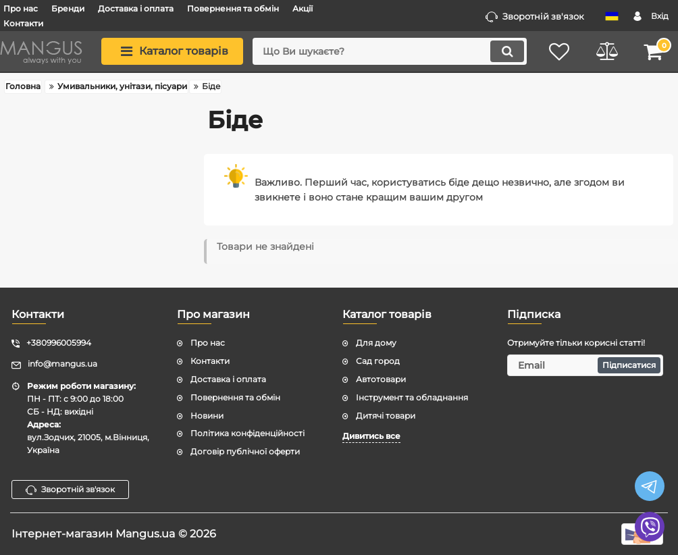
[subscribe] (585, 365)
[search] (390, 51)
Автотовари (381, 379)
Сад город (378, 361)
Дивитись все (371, 436)
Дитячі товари (385, 416)
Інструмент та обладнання (412, 397)
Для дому (376, 343)
